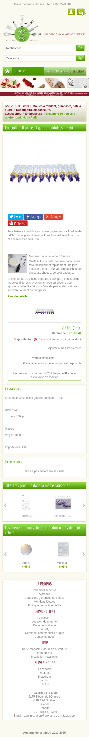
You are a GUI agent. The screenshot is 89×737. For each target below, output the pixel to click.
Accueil (9, 106)
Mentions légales (44, 601)
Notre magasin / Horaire (29, 4)
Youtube (44, 673)
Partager (34, 216)
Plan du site (44, 653)
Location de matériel (44, 621)
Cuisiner (23, 106)
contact (71, 373)
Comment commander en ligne (44, 633)
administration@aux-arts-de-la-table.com (49, 715)
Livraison (44, 617)
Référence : (59, 333)
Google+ (53, 216)
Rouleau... (26, 516)
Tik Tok (44, 684)
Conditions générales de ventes (44, 597)
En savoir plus (13, 388)
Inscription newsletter (44, 656)
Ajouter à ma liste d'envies (64, 348)
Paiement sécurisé (44, 590)
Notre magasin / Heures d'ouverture (44, 649)
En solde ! (78, 71)
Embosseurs (33, 113)
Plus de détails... (19, 296)
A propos (44, 594)
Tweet (15, 216)
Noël (49, 71)
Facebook (44, 669)
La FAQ (44, 629)
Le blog (44, 680)
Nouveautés (62, 71)
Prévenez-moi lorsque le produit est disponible (52, 363)
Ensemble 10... (62, 516)
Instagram (44, 676)
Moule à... (63, 563)
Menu (20, 71)
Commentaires (13, 462)
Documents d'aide (44, 625)
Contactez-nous (44, 636)
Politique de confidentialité (44, 605)
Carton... (25, 563)
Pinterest (17, 223)
